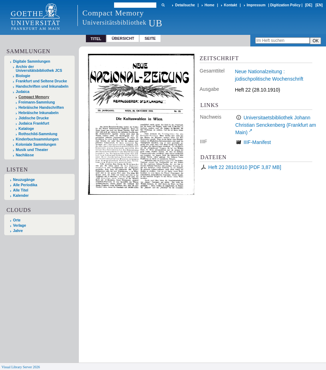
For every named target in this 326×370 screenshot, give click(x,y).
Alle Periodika (25, 185)
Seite (150, 38)
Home (209, 5)
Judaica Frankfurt (34, 123)
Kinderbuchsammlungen (37, 139)
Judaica (23, 92)
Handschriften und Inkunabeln (42, 86)
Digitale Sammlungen (31, 61)
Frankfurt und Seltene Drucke (41, 81)
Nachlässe (25, 155)
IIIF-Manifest (257, 142)
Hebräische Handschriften (41, 107)
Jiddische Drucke (34, 118)
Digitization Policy (285, 5)
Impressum (256, 5)
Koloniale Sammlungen (36, 144)
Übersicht (123, 38)
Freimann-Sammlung (37, 102)
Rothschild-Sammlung (38, 134)
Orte (16, 220)
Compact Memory (34, 97)
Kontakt (230, 5)
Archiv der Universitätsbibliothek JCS (39, 69)
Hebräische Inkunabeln (39, 113)
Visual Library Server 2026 (20, 367)
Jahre (18, 231)
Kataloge (26, 129)
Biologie (23, 76)
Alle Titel (20, 190)
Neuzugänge (24, 180)
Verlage (19, 225)
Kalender (21, 195)
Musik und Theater (32, 150)
